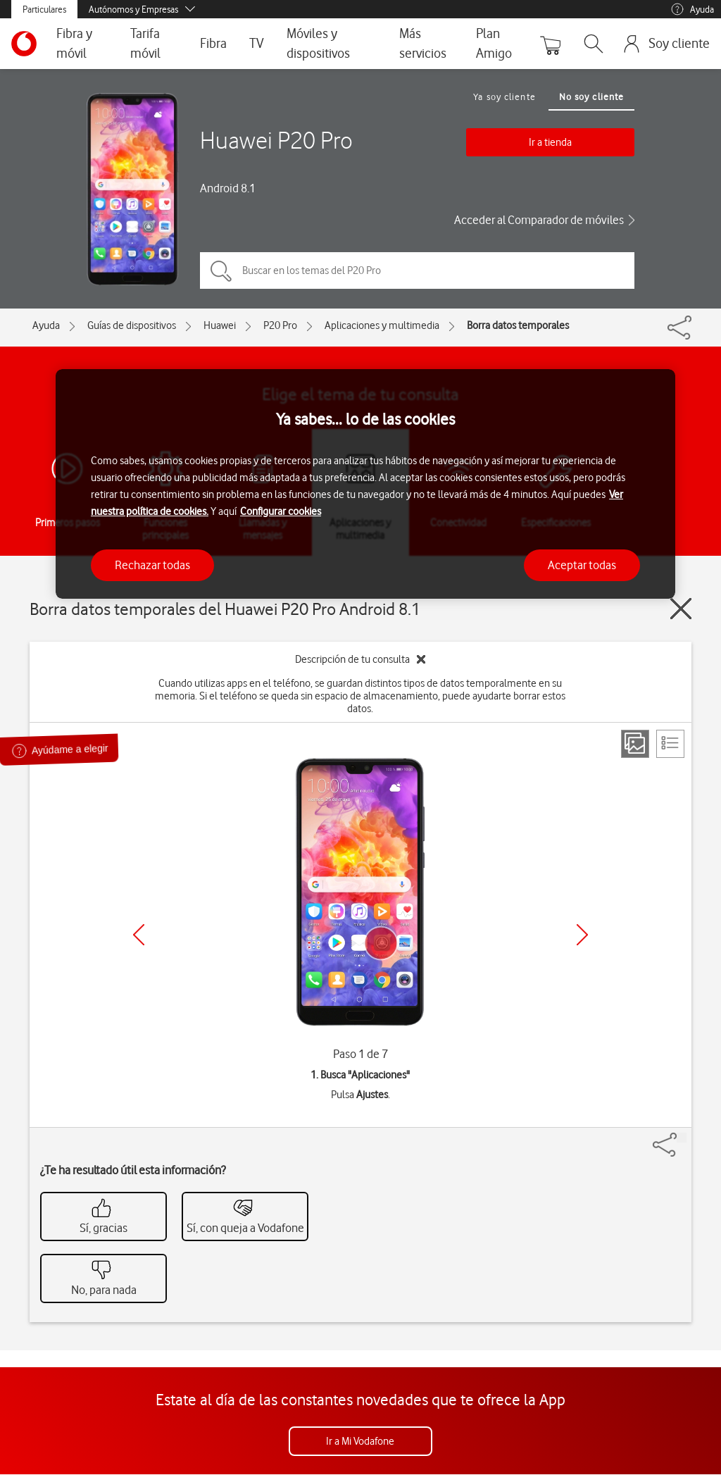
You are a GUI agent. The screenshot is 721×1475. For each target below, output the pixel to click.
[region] (365, 484)
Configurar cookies (280, 511)
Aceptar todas (582, 565)
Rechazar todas (152, 565)
